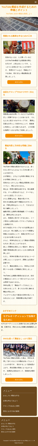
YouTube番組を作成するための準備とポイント (19, 8)
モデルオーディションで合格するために (19, 318)
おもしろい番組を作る (11, 395)
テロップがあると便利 (11, 406)
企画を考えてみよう (10, 401)
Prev (2, 24)
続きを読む (19, 82)
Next (35, 24)
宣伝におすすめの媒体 (11, 411)
